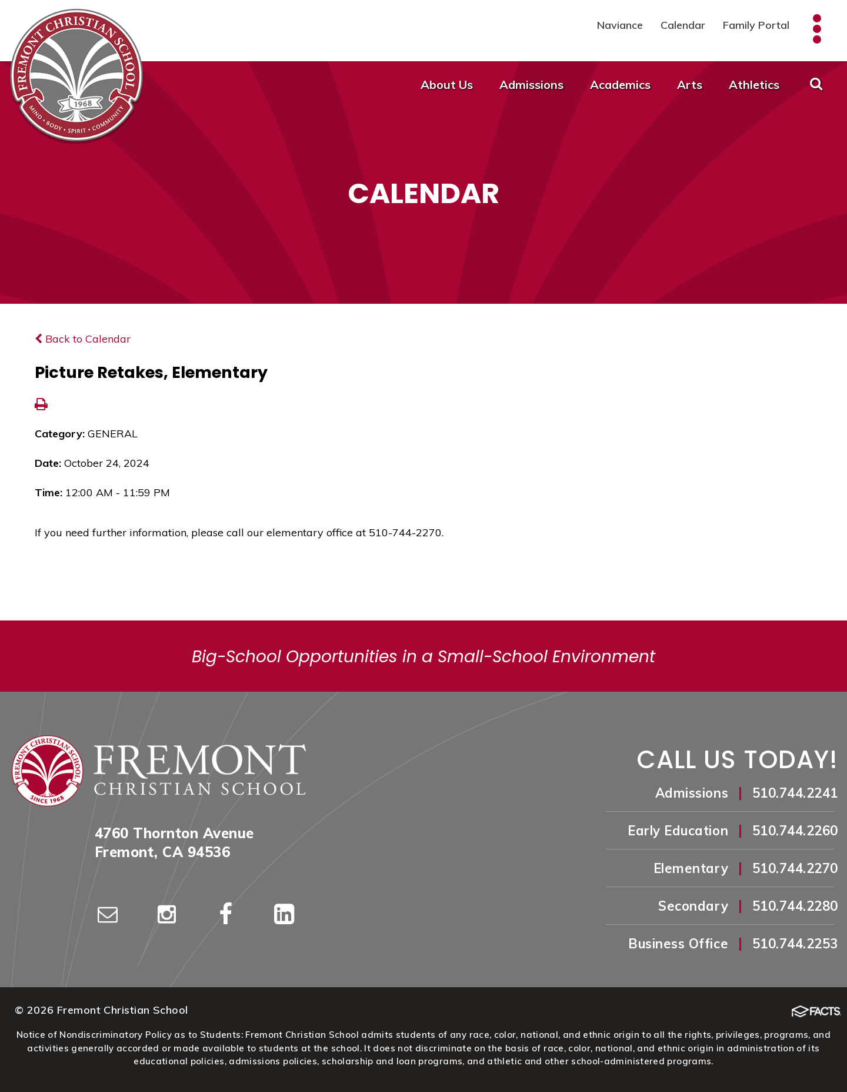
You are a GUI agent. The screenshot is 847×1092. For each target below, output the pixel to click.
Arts (689, 84)
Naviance (620, 25)
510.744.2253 (795, 943)
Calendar (683, 25)
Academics (620, 84)
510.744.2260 (795, 830)
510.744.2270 (795, 868)
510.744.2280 (795, 906)
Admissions (531, 84)
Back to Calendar (83, 339)
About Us (447, 84)
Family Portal (756, 25)
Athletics (754, 84)
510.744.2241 (795, 793)
